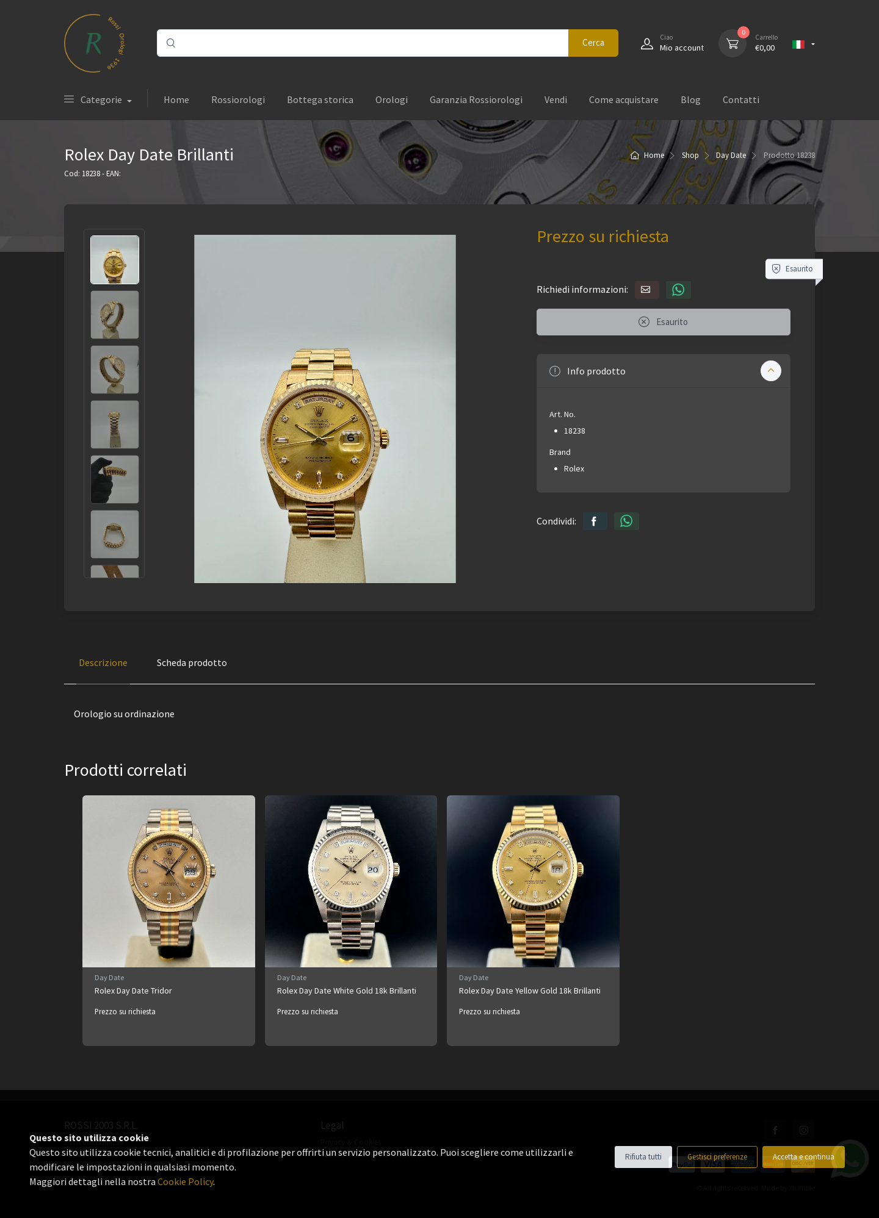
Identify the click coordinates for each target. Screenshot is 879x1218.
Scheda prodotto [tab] (192, 662)
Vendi (555, 99)
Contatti (741, 99)
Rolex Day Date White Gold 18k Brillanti (346, 990)
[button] (663, 370)
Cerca (593, 42)
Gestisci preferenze (717, 1157)
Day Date (731, 155)
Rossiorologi (238, 99)
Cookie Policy (185, 1181)
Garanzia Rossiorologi (476, 99)
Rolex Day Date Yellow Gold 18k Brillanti (530, 990)
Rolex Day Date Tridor (133, 990)
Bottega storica (320, 99)
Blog (691, 99)
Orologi (391, 99)
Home (176, 99)
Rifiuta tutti (643, 1157)
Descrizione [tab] (103, 662)
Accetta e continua (803, 1157)
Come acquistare (624, 99)
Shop (690, 155)
